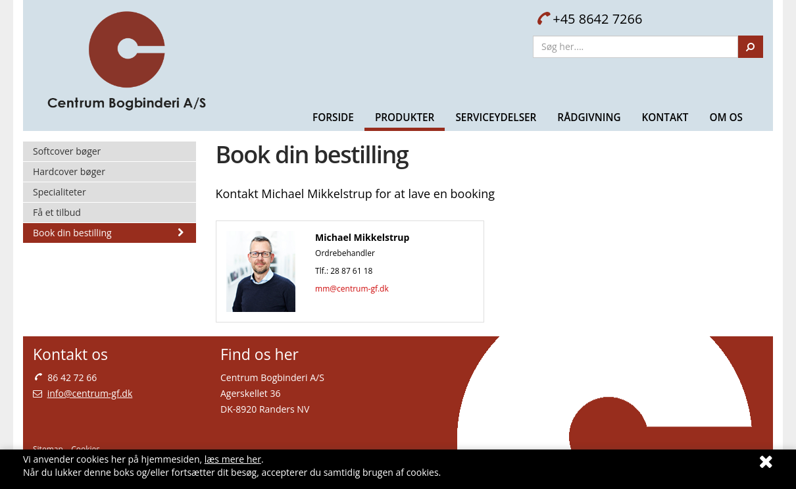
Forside (333, 117)
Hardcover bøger (69, 171)
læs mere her (233, 459)
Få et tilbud (57, 212)
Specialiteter (59, 192)
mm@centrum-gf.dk (352, 288)
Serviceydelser (495, 117)
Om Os (726, 117)
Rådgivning (588, 117)
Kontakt (664, 117)
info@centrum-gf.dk (90, 393)
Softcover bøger (67, 151)
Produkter (405, 117)
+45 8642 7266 (589, 19)
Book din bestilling (109, 232)
